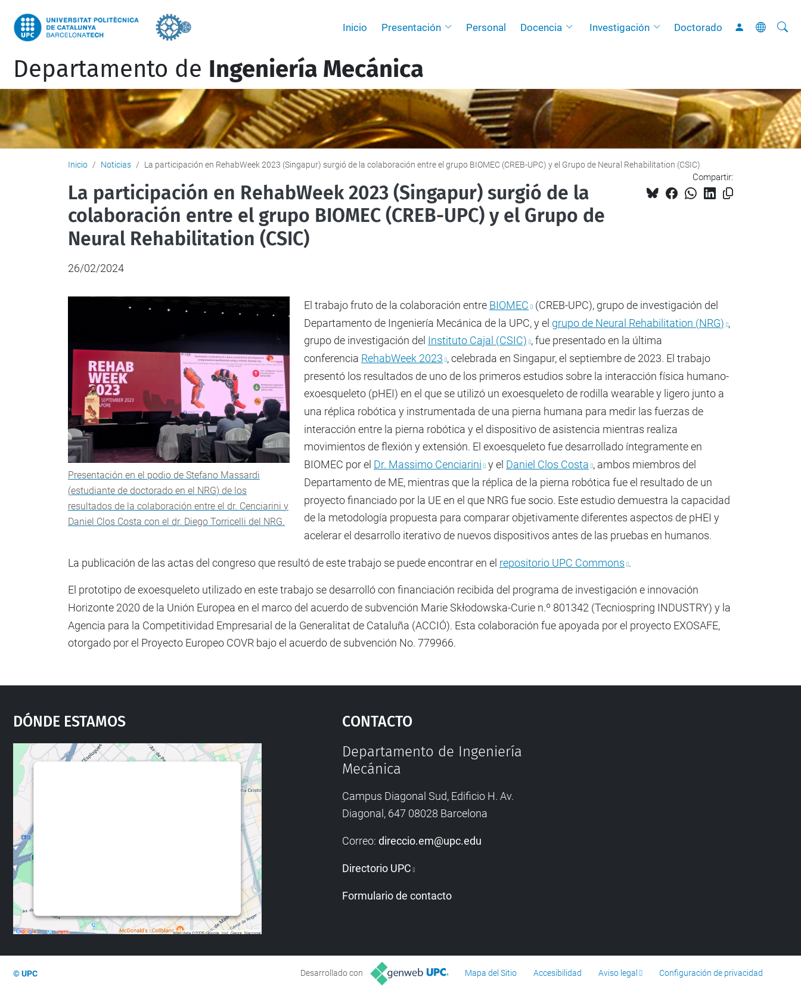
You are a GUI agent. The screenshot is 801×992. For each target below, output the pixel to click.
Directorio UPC (376, 868)
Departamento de (218, 69)
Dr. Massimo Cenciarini (428, 464)
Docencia (541, 27)
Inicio (355, 27)
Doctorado (698, 27)
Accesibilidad (557, 973)
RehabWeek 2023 (402, 358)
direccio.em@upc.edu (430, 841)
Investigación (619, 27)
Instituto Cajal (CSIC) (477, 340)
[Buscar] (782, 27)
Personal (486, 27)
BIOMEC (509, 305)
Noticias (116, 164)
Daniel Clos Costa (547, 464)
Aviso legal (618, 973)
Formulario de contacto (397, 895)
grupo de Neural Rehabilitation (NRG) (638, 323)
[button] (451, 27)
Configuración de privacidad (711, 973)
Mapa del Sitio (491, 973)
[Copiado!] (728, 193)
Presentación (411, 27)
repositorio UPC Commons (562, 563)
